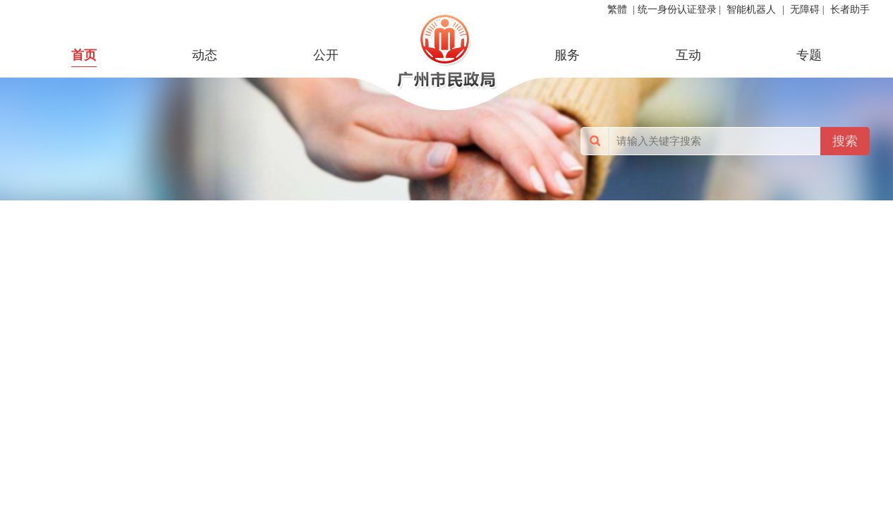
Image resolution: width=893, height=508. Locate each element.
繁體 (617, 9)
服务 (567, 55)
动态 (204, 55)
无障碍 (805, 9)
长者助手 (850, 9)
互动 (688, 55)
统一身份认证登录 (677, 9)
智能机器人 (751, 9)
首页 (84, 55)
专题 (809, 55)
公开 (326, 55)
